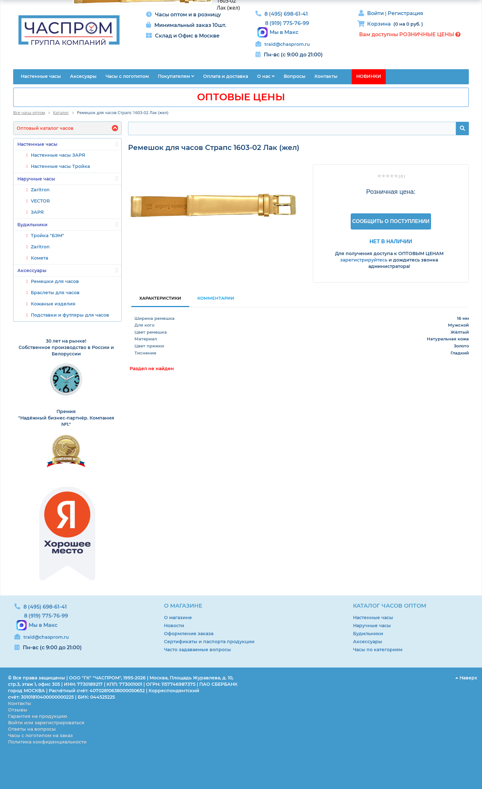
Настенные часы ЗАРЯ (58, 155)
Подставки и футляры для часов (70, 315)
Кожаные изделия (53, 304)
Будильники (67, 224)
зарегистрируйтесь (363, 260)
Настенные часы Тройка (60, 166)
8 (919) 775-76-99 (287, 23)
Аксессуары (67, 270)
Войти (376, 13)
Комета (39, 258)
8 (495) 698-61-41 (286, 14)
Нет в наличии (391, 241)
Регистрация (405, 13)
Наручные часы (67, 178)
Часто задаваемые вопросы (197, 649)
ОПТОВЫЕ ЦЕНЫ (241, 97)
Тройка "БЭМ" (47, 235)
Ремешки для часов (55, 281)
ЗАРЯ (37, 212)
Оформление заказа (188, 633)
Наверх (466, 678)
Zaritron (40, 190)
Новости (174, 625)
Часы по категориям (377, 649)
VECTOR (40, 201)
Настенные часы (67, 144)
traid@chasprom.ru (287, 44)
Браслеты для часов (55, 292)
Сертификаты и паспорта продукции (209, 641)
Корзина (379, 24)
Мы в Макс (284, 32)
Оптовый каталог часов (45, 128)
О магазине (178, 617)
